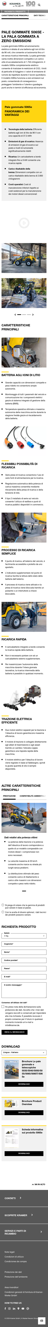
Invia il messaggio (14, 1032)
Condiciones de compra (16, 1261)
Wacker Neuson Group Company (34, 1318)
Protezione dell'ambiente (16, 1276)
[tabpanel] (24, 846)
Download (24, 1084)
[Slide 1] (19, 314)
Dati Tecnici (40, 16)
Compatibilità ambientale (33, 796)
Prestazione (9, 796)
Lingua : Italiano (10, 1052)
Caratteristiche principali (15, 16)
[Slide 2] (24, 314)
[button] (15, 314)
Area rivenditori (11, 1287)
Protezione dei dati (13, 1272)
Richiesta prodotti (14, 12)
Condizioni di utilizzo (14, 1256)
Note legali (10, 1252)
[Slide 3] (29, 314)
